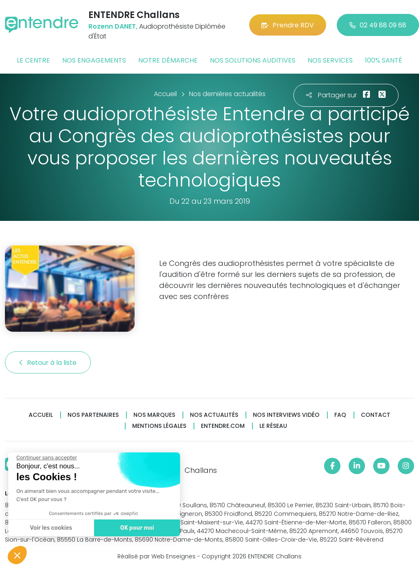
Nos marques (154, 415)
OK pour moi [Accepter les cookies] (137, 527)
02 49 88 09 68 (377, 25)
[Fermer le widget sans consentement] (46, 458)
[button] (17, 555)
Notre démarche (168, 60)
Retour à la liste (48, 362)
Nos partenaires (93, 415)
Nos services (330, 60)
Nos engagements (94, 60)
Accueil (41, 415)
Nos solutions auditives (252, 60)
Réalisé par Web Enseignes (156, 556)
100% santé (383, 60)
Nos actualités (214, 415)
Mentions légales (159, 426)
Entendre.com (223, 426)
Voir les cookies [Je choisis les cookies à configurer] (51, 527)
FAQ (340, 415)
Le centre (33, 60)
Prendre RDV (287, 25)
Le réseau (273, 426)
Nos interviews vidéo (286, 415)
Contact (375, 415)
